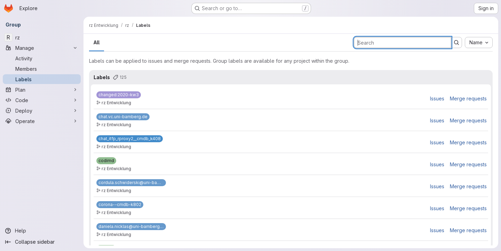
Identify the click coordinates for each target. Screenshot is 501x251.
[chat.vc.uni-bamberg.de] (123, 116)
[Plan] (42, 89)
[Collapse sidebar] (42, 242)
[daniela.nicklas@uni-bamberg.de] (131, 226)
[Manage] (42, 48)
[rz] (42, 37)
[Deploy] (42, 110)
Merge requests (468, 98)
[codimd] (106, 160)
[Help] (42, 231)
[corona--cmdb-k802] (119, 204)
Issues (437, 98)
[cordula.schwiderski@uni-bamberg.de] (131, 182)
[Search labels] (402, 42)
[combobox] (479, 42)
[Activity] (42, 58)
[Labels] (42, 79)
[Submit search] (456, 42)
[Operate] (42, 121)
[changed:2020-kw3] (118, 94)
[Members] (42, 69)
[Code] (42, 100)
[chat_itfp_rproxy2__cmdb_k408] (129, 138)
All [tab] (97, 42)
